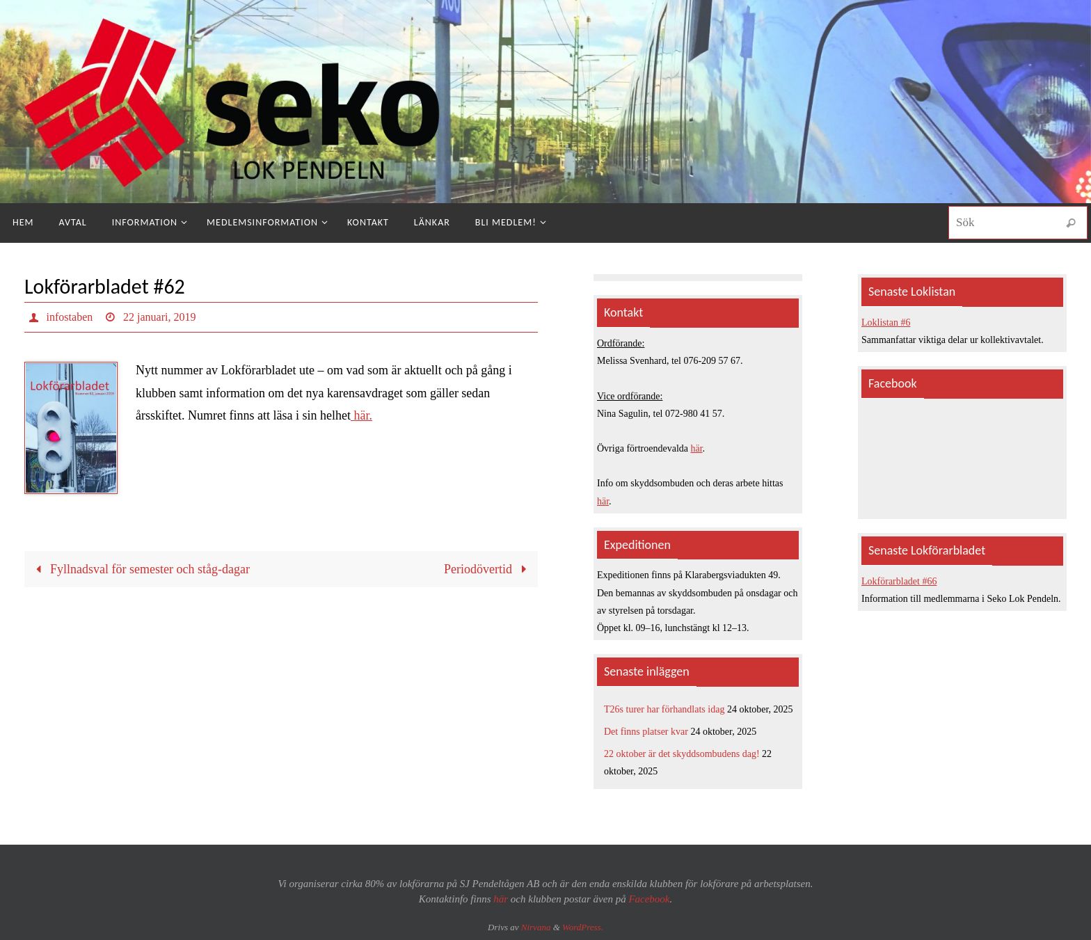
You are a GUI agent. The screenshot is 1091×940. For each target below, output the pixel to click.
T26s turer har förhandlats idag (664, 709)
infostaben (70, 317)
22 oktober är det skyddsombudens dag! (682, 754)
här (697, 448)
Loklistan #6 (885, 322)
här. (361, 415)
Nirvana (536, 927)
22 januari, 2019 (159, 317)
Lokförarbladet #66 (899, 581)
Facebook (648, 899)
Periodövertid (488, 569)
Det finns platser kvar (646, 731)
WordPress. (582, 927)
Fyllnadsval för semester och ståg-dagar (139, 569)
